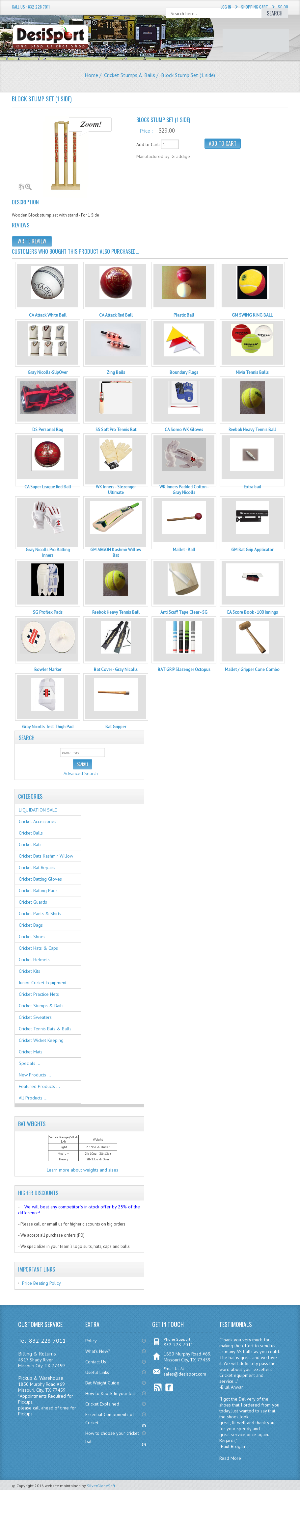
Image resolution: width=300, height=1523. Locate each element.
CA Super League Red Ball (47, 487)
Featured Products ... (39, 1086)
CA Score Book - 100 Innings (252, 612)
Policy (91, 1341)
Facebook (169, 1387)
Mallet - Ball (184, 550)
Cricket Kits (29, 971)
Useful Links (97, 1372)
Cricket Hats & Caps (38, 948)
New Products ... (35, 1075)
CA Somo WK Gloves (184, 429)
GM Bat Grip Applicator (252, 550)
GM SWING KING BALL (252, 315)
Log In (226, 7)
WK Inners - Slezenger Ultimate (116, 489)
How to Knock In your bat (110, 1393)
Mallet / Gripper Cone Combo (252, 669)
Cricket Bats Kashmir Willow (46, 856)
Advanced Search (81, 773)
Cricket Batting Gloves (40, 879)
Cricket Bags (31, 925)
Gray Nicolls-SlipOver (48, 372)
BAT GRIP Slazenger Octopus (184, 669)
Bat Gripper (115, 727)
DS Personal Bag (47, 429)
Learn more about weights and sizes (82, 1170)
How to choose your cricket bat (112, 1437)
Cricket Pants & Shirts (40, 913)
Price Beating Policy (41, 1283)
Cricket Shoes (32, 937)
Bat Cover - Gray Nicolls (116, 669)
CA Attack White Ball (48, 315)
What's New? (97, 1351)
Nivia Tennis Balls (252, 372)
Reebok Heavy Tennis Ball (252, 429)
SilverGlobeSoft (101, 1485)
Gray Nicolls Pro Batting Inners (48, 552)
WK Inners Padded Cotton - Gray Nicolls (184, 489)
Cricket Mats (30, 1052)
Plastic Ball (184, 315)
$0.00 (283, 7)
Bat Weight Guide (102, 1383)
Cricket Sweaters (35, 1017)
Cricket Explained (102, 1404)
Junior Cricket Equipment (43, 983)
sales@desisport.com (185, 1374)
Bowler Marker (47, 669)
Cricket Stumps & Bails (129, 75)
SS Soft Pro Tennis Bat (115, 429)
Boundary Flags (184, 372)
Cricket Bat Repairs (37, 867)
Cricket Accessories (37, 821)
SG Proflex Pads (48, 612)
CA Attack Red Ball (116, 315)
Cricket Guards (33, 902)
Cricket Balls (31, 833)
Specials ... (29, 1063)
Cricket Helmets (34, 960)
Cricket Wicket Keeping (41, 1040)
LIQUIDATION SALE (38, 810)
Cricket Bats (30, 844)
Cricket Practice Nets (39, 994)
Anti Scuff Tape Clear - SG (183, 612)
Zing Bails (116, 372)
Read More (230, 1458)
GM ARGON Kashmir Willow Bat (115, 552)
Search (27, 737)
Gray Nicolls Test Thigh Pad (47, 727)
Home (91, 75)
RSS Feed (158, 1387)
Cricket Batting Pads (38, 890)
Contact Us (95, 1362)
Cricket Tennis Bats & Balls (45, 1029)
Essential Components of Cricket (109, 1418)
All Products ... (33, 1098)
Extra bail (252, 487)
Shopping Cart (254, 7)
